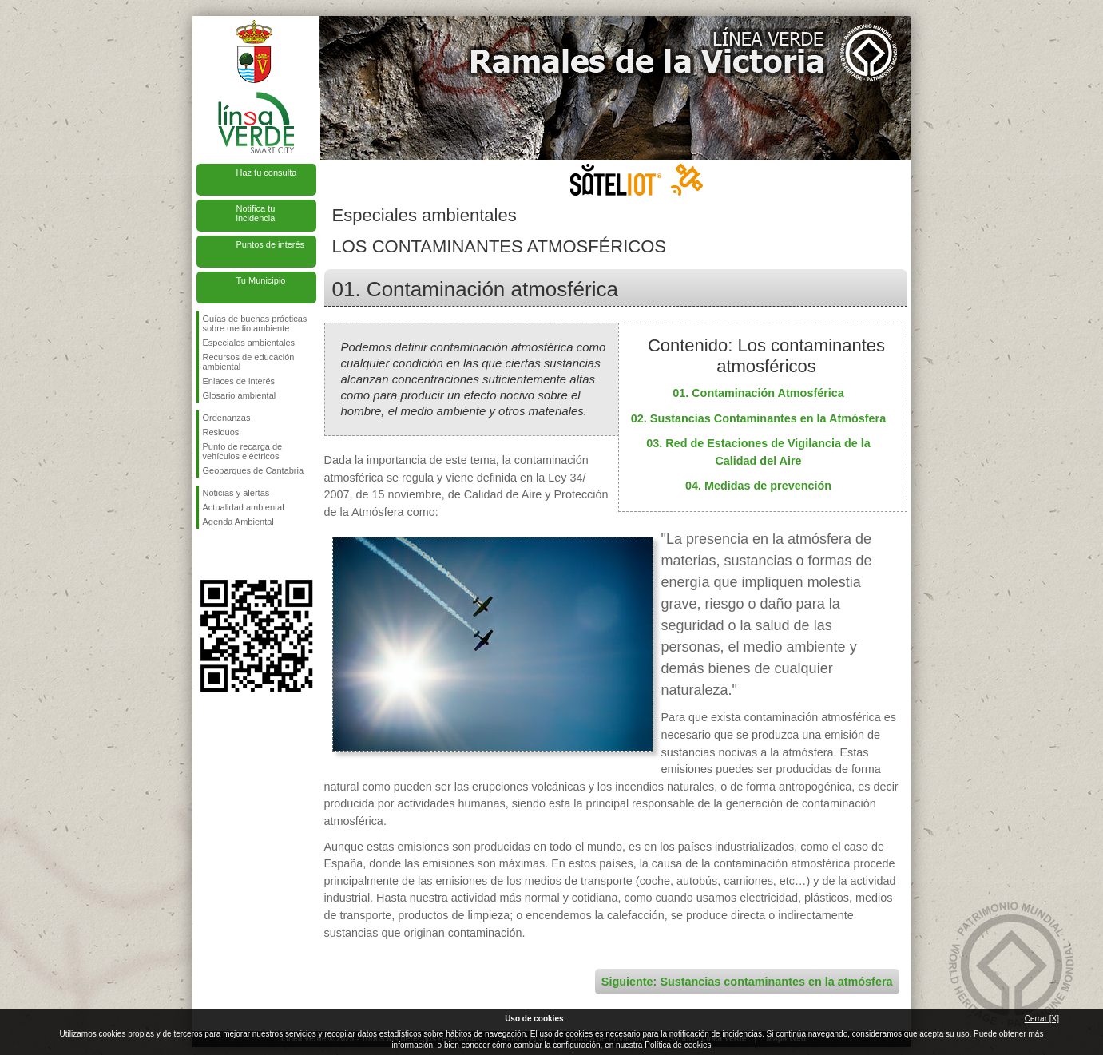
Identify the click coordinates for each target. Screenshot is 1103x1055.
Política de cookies (678, 1045)
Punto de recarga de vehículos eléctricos (243, 451)
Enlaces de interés (239, 381)
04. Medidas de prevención (758, 485)
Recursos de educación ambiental (249, 361)
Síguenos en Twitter (232, 554)
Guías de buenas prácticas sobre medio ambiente (255, 323)
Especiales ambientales (249, 342)
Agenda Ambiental (238, 521)
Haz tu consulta (266, 172)
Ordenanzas (227, 417)
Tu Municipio (261, 280)
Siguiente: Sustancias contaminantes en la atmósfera (747, 981)
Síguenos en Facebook (206, 554)
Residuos (221, 432)
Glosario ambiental (239, 395)
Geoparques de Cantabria (253, 470)
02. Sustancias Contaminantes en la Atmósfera (758, 418)
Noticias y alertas (236, 493)
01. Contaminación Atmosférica (758, 393)
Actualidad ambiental (243, 507)
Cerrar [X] (1042, 1018)
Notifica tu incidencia (256, 213)
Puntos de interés (270, 244)
